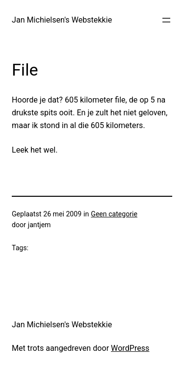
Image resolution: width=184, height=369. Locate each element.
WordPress (130, 348)
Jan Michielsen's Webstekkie (62, 20)
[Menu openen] (166, 20)
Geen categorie (114, 214)
